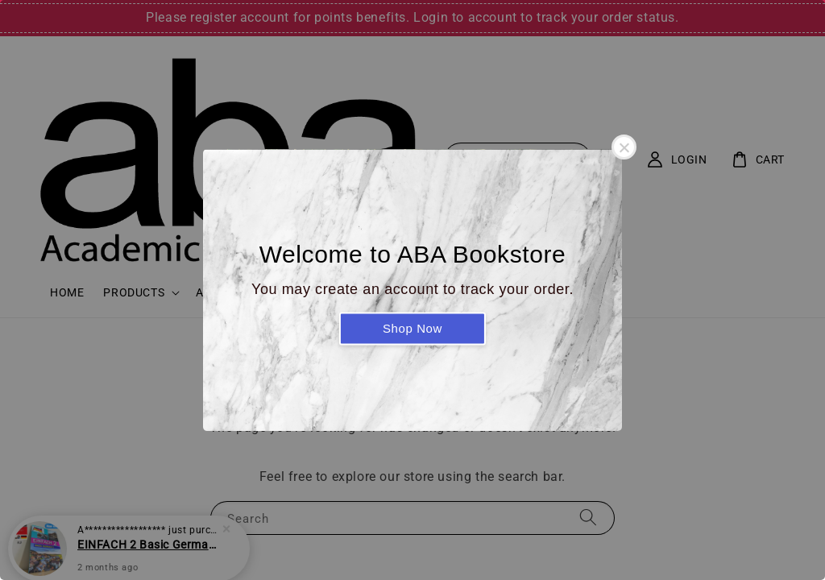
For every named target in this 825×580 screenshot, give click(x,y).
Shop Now (412, 328)
